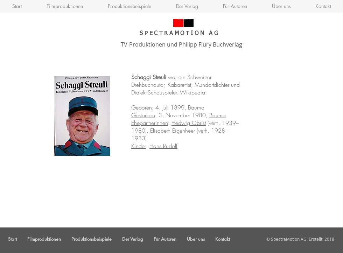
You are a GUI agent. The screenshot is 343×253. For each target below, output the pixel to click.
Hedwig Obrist (189, 123)
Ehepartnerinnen (149, 123)
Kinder (138, 146)
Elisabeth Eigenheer (172, 130)
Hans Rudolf (163, 146)
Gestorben (143, 115)
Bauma (196, 107)
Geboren (141, 107)
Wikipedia (192, 92)
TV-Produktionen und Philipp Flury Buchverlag (180, 44)
